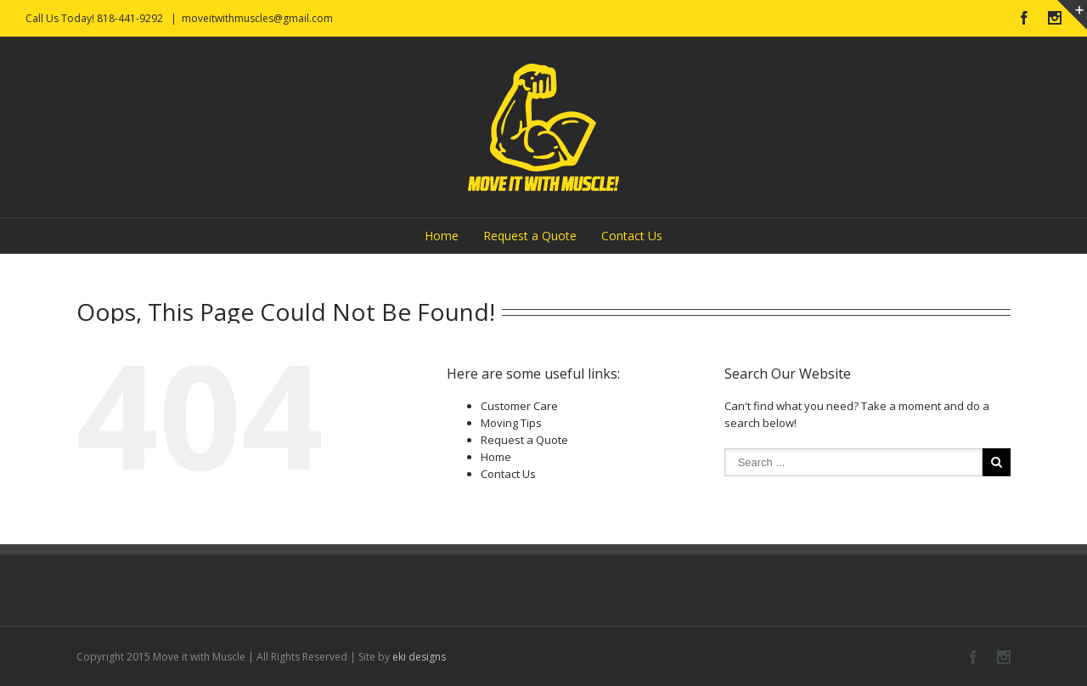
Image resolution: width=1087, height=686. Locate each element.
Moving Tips (511, 422)
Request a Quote (530, 236)
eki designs (419, 656)
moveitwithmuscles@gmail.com (257, 18)
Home (442, 236)
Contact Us (631, 236)
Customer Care (519, 405)
